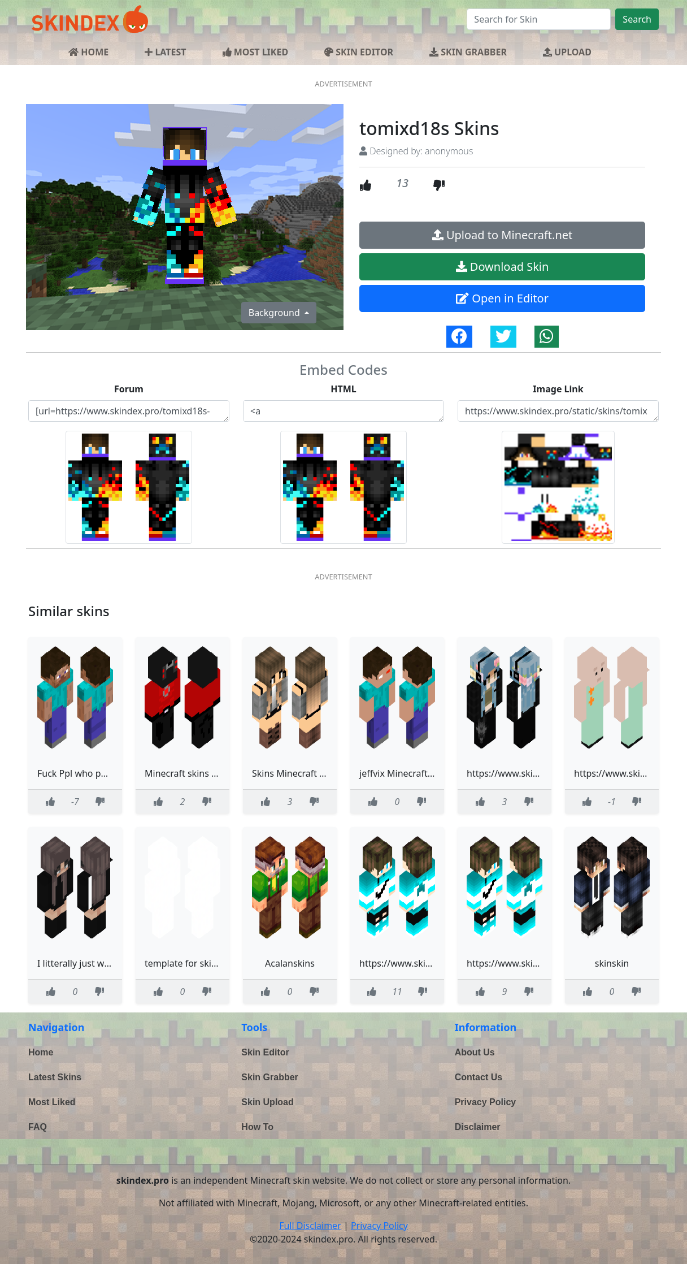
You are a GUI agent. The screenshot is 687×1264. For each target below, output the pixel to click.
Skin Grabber (269, 1077)
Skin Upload (267, 1102)
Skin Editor (265, 1052)
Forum (129, 389)
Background (275, 312)
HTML (343, 389)
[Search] (539, 19)
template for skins (183, 963)
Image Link (558, 389)
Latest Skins (54, 1077)
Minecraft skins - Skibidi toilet (206, 773)
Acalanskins (290, 963)
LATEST (165, 52)
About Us (475, 1052)
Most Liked (52, 1102)
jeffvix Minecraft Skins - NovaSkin (429, 773)
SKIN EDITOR (358, 52)
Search (637, 19)
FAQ (37, 1127)
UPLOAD (567, 52)
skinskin (612, 963)
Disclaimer (478, 1127)
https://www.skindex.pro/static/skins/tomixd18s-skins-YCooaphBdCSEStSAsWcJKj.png (558, 411)
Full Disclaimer (310, 1225)
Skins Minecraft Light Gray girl (315, 773)
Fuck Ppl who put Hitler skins (98, 773)
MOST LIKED (256, 52)
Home (40, 1052)
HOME (88, 52)
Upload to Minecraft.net (502, 235)
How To (257, 1127)
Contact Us (478, 1077)
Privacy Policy (485, 1102)
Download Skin (502, 266)
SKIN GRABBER (468, 52)
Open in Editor (502, 298)
